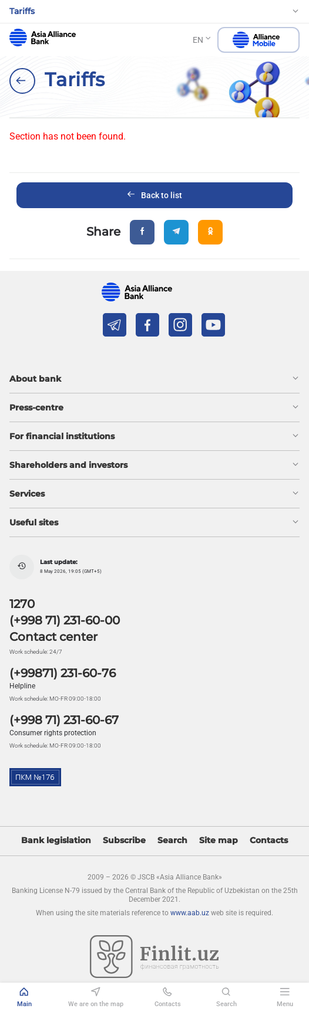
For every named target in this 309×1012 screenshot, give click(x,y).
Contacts (269, 840)
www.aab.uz (189, 913)
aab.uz (42, 37)
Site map (218, 840)
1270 (22, 604)
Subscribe (124, 840)
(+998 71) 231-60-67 (64, 720)
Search (172, 840)
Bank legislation (56, 840)
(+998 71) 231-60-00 (64, 620)
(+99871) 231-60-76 (62, 673)
